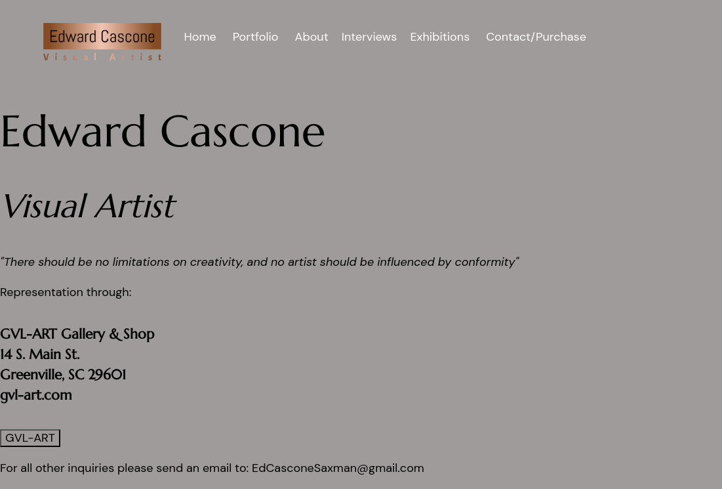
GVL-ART (30, 438)
